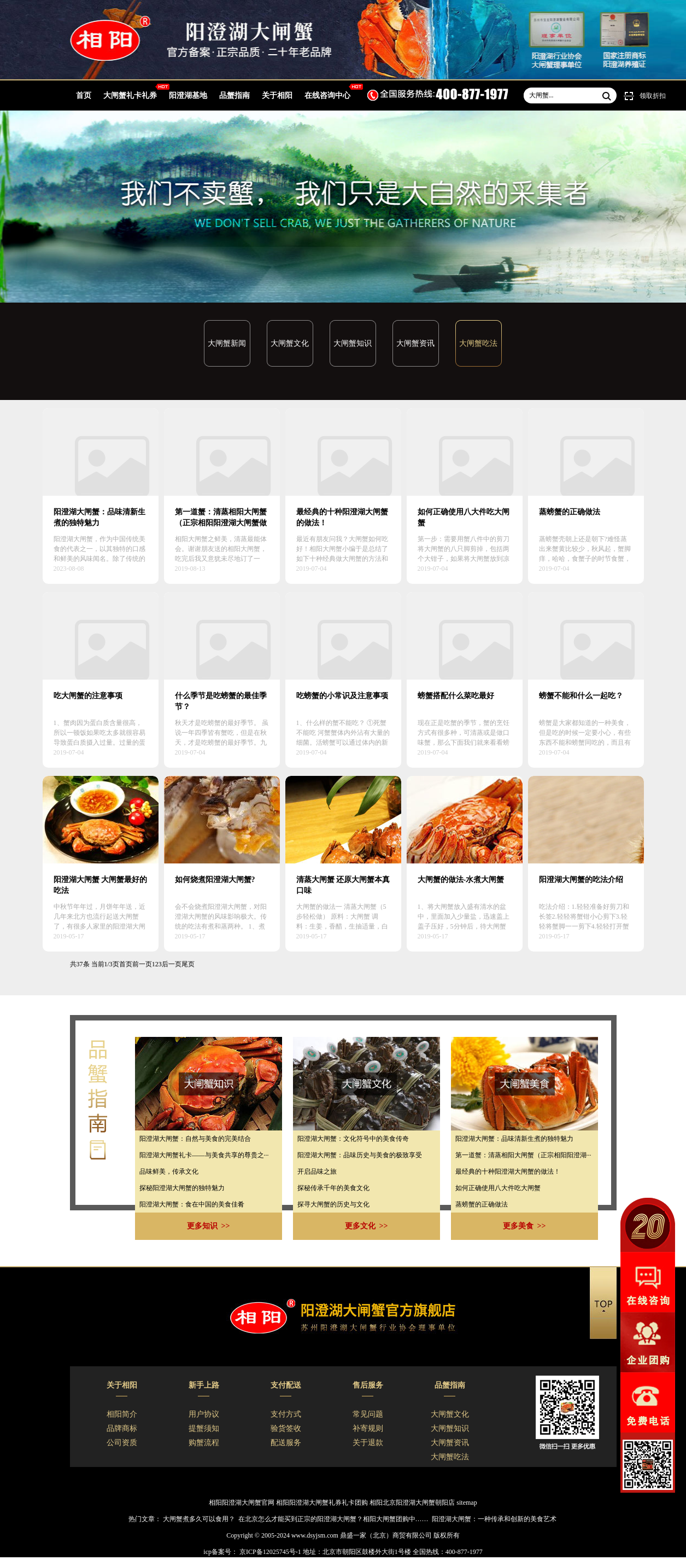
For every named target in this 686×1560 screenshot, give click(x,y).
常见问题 (368, 1414)
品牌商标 (122, 1428)
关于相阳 (277, 95)
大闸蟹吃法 (478, 343)
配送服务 (286, 1443)
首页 (83, 95)
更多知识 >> (208, 1226)
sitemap (466, 1502)
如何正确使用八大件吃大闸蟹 (498, 1188)
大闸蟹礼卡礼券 (130, 95)
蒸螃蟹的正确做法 (481, 1204)
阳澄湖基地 (188, 95)
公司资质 (122, 1443)
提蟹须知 (204, 1428)
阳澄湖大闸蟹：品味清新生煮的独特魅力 (514, 1139)
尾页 (188, 964)
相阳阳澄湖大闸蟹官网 (241, 1502)
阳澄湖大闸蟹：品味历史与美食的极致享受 (359, 1155)
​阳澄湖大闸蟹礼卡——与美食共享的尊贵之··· (204, 1155)
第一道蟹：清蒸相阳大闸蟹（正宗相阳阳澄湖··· (523, 1155)
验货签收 (286, 1428)
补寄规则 (368, 1428)
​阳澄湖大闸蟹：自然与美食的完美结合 (195, 1139)
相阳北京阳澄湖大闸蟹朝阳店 (412, 1502)
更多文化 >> (366, 1226)
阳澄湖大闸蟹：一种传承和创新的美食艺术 (494, 1519)
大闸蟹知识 (352, 343)
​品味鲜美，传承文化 (168, 1171)
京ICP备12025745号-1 (269, 1552)
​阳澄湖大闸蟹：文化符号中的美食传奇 (353, 1139)
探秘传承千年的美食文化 (333, 1188)
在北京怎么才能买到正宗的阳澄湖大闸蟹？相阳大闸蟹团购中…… (333, 1519)
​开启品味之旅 (317, 1171)
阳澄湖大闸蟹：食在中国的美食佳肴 (191, 1204)
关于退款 (368, 1443)
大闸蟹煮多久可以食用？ (199, 1519)
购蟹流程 (204, 1443)
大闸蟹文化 (290, 343)
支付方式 (286, 1414)
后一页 (171, 964)
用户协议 (204, 1414)
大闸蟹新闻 (227, 343)
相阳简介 (122, 1414)
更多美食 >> (524, 1226)
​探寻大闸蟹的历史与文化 (333, 1204)
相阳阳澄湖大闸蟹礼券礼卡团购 (322, 1502)
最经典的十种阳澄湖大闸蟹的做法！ (507, 1171)
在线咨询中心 (327, 95)
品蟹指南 (234, 95)
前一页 (142, 964)
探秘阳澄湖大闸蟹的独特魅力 (182, 1188)
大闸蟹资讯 (415, 343)
